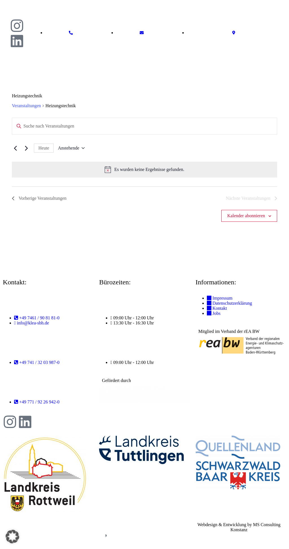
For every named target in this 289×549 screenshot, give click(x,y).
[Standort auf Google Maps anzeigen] (235, 32)
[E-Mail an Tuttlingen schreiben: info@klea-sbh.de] (31, 322)
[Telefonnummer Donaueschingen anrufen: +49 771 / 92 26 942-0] (37, 401)
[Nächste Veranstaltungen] (26, 148)
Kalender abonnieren (246, 215)
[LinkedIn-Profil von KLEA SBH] (25, 422)
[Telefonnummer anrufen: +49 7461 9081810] (72, 32)
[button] (284, 59)
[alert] (144, 169)
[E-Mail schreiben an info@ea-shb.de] (143, 32)
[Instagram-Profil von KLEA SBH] (10, 422)
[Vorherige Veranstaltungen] (15, 148)
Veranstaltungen (26, 105)
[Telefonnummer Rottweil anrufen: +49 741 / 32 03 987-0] (37, 362)
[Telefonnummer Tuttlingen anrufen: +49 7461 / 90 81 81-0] (37, 317)
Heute (43, 148)
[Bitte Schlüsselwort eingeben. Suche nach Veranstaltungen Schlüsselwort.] (141, 126)
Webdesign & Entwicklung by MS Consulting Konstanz (239, 527)
